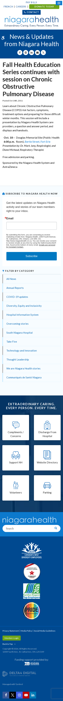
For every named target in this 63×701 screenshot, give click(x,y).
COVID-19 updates (17, 296)
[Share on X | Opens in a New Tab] (43, 52)
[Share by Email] (37, 52)
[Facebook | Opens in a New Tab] (6, 695)
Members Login (12, 638)
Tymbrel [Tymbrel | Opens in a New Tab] (19, 684)
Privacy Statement (11, 631)
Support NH (15, 462)
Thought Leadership (17, 359)
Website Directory (47, 462)
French (8, 6)
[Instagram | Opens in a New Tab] (19, 695)
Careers (21, 6)
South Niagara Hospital (19, 332)
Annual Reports (15, 287)
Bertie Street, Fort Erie (37, 141)
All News (11, 278)
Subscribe (31, 256)
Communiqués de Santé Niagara (23, 377)
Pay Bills (31, 2)
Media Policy (26, 631)
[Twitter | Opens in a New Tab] (12, 695)
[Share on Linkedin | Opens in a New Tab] (31, 52)
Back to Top (8, 644)
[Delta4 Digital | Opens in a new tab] (19, 673)
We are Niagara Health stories (23, 368)
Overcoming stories (17, 323)
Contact (33, 12)
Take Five (11, 341)
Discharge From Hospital (47, 434)
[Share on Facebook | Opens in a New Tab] (19, 52)
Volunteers (16, 492)
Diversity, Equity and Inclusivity (24, 305)
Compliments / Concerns (16, 434)
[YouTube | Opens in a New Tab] (26, 695)
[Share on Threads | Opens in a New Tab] (25, 52)
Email (10, 218)
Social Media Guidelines (44, 631)
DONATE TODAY (44, 6)
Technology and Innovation (21, 350)
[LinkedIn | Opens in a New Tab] (32, 695)
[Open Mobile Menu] (59, 3)
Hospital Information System (22, 314)
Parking (47, 492)
